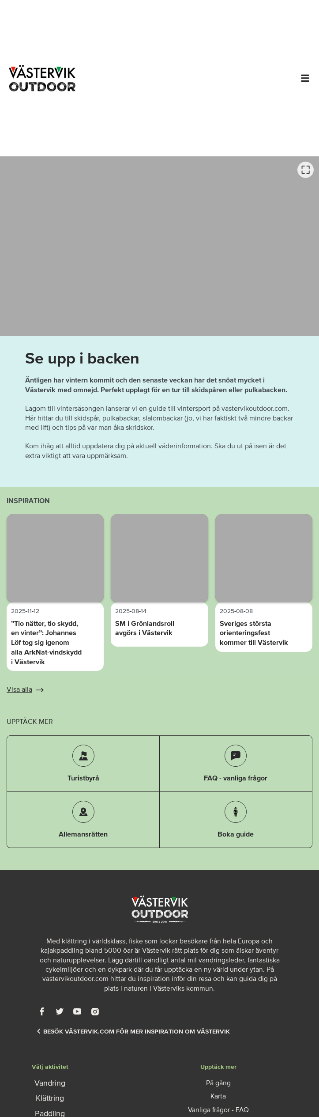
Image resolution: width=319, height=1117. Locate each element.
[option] (159, 246)
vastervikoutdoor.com (75, 978)
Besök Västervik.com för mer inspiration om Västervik (133, 1031)
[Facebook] (42, 1011)
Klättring (50, 1098)
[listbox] (159, 246)
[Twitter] (59, 1011)
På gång (218, 1083)
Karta (218, 1096)
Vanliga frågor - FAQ (218, 1109)
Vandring (49, 1083)
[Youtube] (77, 1011)
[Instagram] (95, 1011)
